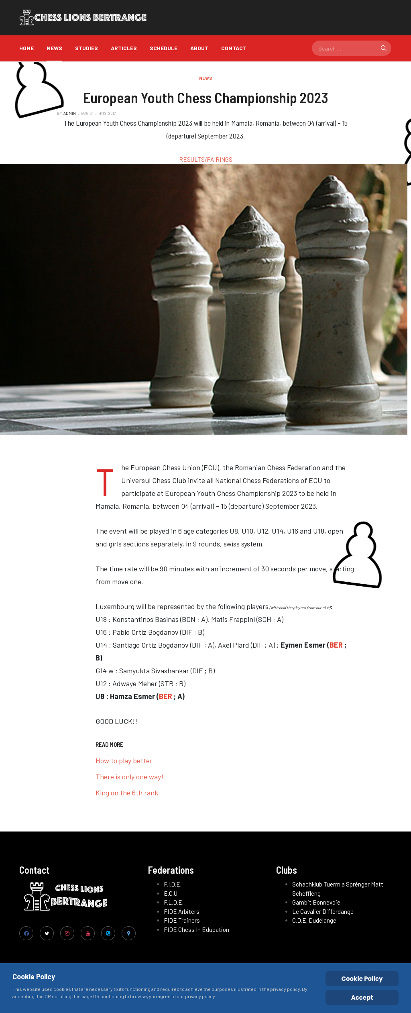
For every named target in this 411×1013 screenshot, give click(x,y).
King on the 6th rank (127, 792)
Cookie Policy (362, 978)
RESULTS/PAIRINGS (205, 159)
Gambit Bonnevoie (316, 902)
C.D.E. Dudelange (314, 920)
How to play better (124, 760)
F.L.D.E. (173, 902)
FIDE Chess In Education (196, 929)
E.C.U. (171, 893)
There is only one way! (129, 776)
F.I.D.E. (172, 884)
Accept (362, 997)
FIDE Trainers (182, 920)
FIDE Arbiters (181, 911)
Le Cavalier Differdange (323, 911)
